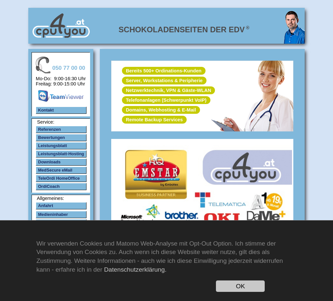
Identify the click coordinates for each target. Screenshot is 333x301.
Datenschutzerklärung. (135, 269)
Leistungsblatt (52, 145)
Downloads (49, 161)
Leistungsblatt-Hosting (61, 153)
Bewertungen (51, 137)
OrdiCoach (49, 186)
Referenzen (49, 129)
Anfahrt (45, 205)
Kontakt (46, 110)
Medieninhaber (53, 214)
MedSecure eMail (55, 170)
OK (240, 286)
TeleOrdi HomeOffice (59, 178)
